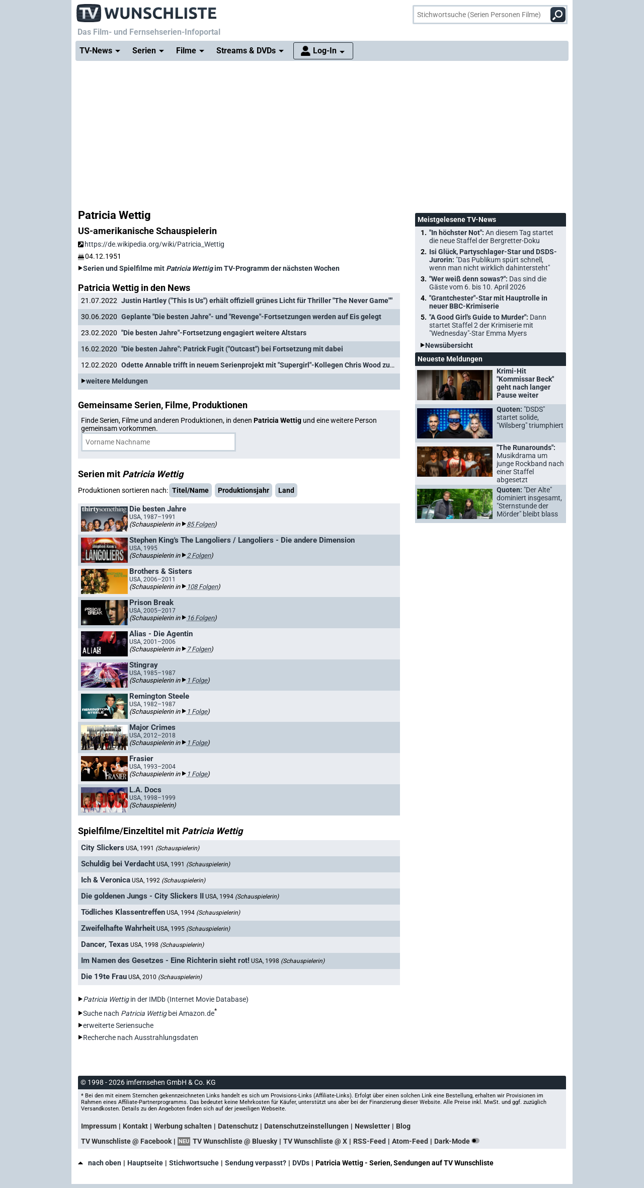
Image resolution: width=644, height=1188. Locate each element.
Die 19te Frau (104, 976)
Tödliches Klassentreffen (123, 912)
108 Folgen (202, 586)
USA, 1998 (167, 944)
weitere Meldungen (117, 381)
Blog (403, 1126)
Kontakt (135, 1126)
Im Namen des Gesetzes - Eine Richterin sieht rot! (165, 960)
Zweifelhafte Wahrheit (118, 928)
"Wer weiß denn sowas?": (487, 283)
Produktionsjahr (243, 490)
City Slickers (102, 847)
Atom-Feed (410, 1141)
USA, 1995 (193, 928)
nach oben (99, 1163)
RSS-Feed (369, 1141)
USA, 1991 (162, 848)
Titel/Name (190, 490)
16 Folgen (200, 618)
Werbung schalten (183, 1126)
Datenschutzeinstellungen (306, 1126)
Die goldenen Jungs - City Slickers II (142, 896)
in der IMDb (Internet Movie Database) (166, 999)
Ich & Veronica (105, 879)
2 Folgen (199, 555)
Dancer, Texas (105, 944)
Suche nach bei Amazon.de (148, 1013)
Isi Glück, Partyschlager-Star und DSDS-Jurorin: (493, 260)
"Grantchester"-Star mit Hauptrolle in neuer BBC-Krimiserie (488, 302)
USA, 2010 (165, 977)
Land (286, 490)
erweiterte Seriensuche (118, 1025)
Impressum (99, 1126)
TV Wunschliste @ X (315, 1141)
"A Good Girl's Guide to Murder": (487, 325)
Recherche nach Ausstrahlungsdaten (140, 1037)
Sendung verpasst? (255, 1163)
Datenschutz (238, 1126)
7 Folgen (199, 649)
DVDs (300, 1163)
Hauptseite (145, 1163)
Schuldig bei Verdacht (118, 863)
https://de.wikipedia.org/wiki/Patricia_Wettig (151, 244)
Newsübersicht (449, 345)
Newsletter (372, 1126)
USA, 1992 (168, 880)
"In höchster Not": (491, 237)
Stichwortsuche (194, 1163)
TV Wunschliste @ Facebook (126, 1141)
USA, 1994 (242, 896)
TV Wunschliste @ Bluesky (235, 1141)
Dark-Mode (459, 1141)
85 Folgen (200, 524)
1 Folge (197, 680)
